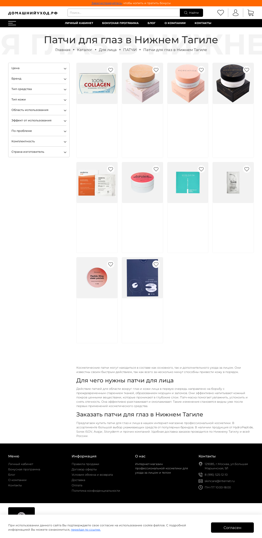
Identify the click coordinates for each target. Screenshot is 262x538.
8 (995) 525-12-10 (216, 474)
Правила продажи (85, 464)
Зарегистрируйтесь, (106, 3)
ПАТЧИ (130, 49)
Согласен (232, 527)
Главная (62, 49)
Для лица (108, 49)
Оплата (77, 485)
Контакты (203, 23)
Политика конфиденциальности (96, 490)
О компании (175, 23)
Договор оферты (84, 469)
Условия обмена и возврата (92, 474)
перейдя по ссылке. (86, 529)
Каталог (84, 49)
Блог (152, 23)
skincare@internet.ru (220, 481)
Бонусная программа (120, 23)
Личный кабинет (79, 23)
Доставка (78, 480)
